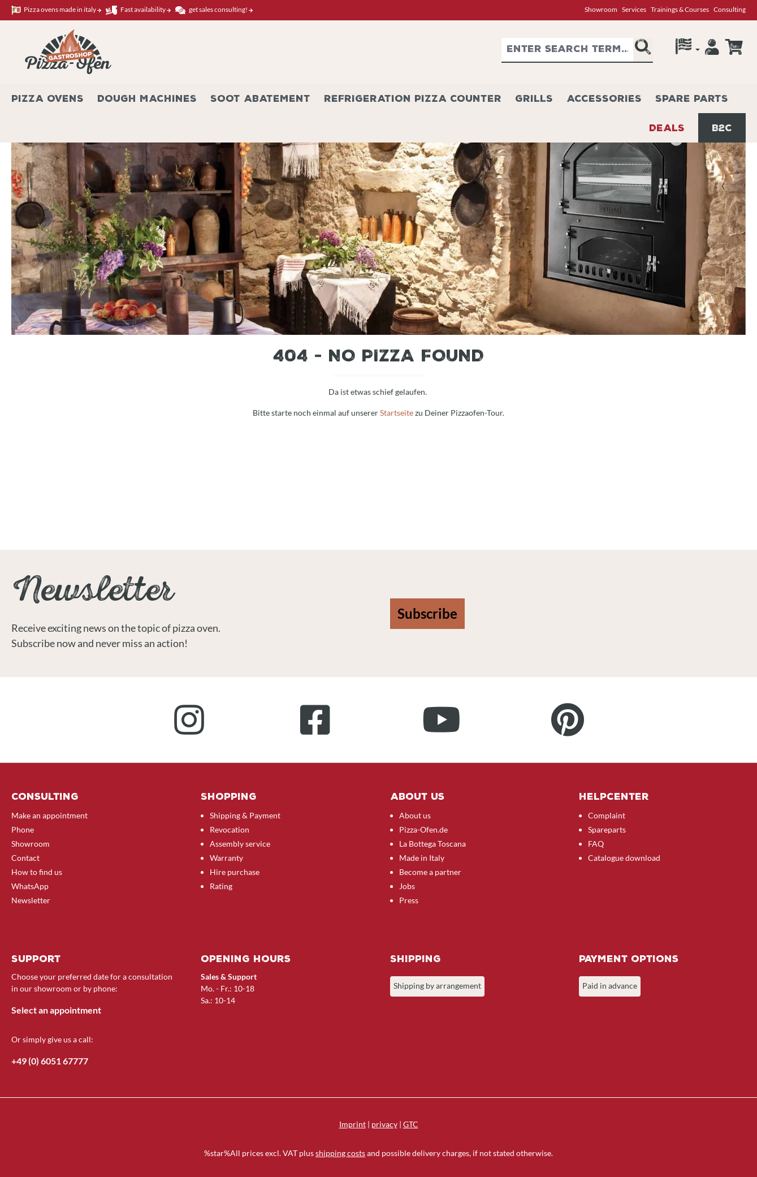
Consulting (729, 9)
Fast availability (138, 10)
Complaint (606, 815)
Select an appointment (56, 1009)
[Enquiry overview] (734, 46)
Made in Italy (421, 858)
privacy (384, 1124)
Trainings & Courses (680, 9)
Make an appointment (49, 815)
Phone (22, 829)
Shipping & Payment (245, 815)
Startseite (397, 412)
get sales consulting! (214, 10)
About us (415, 815)
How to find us (36, 872)
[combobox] (567, 50)
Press (408, 900)
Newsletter (30, 900)
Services (634, 9)
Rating (221, 886)
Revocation (229, 829)
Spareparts (607, 829)
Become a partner (430, 872)
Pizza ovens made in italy (56, 10)
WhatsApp (30, 886)
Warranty (226, 858)
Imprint (352, 1124)
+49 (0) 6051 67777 (49, 1060)
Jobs (407, 886)
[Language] (687, 49)
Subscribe (427, 613)
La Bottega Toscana (432, 843)
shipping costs (340, 1153)
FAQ (596, 843)
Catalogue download (624, 858)
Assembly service (240, 843)
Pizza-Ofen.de (423, 829)
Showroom (601, 9)
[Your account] (712, 49)
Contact (25, 858)
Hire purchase (234, 872)
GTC (410, 1124)
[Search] (643, 50)
